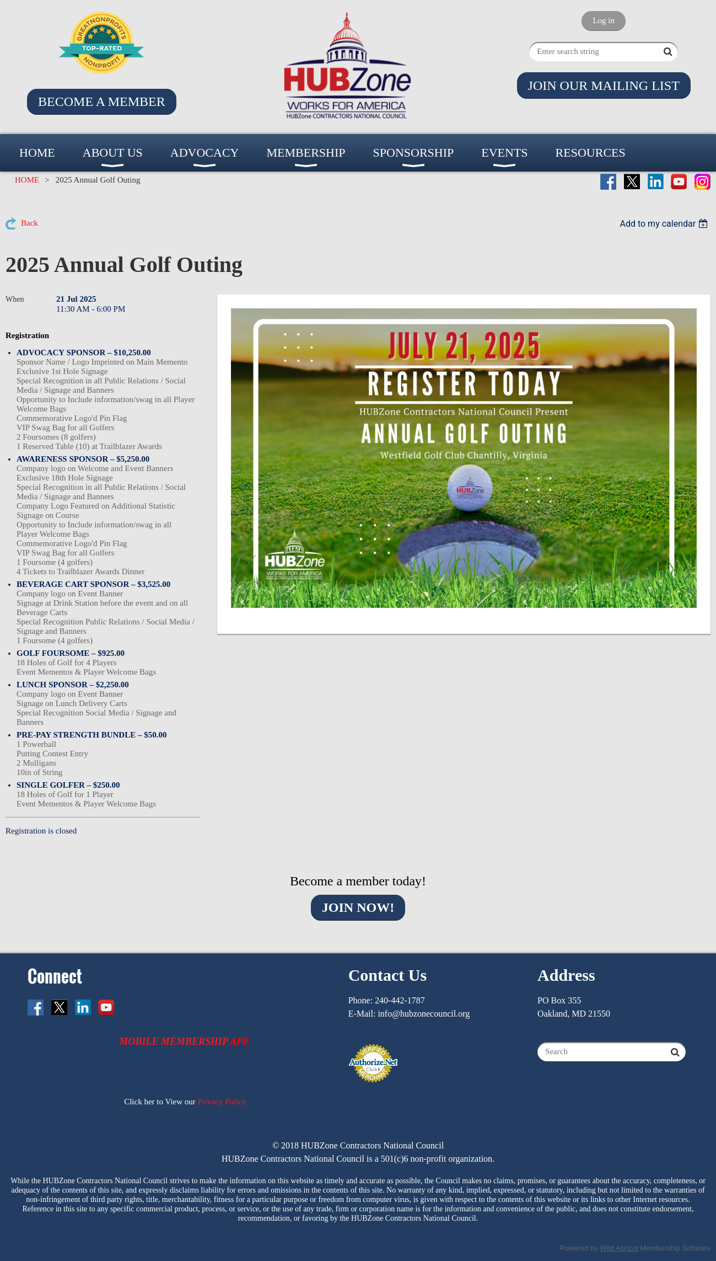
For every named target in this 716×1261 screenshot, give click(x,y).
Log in (604, 20)
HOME (27, 179)
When (15, 299)
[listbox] (665, 224)
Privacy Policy (222, 1101)
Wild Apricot (619, 1248)
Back (29, 222)
